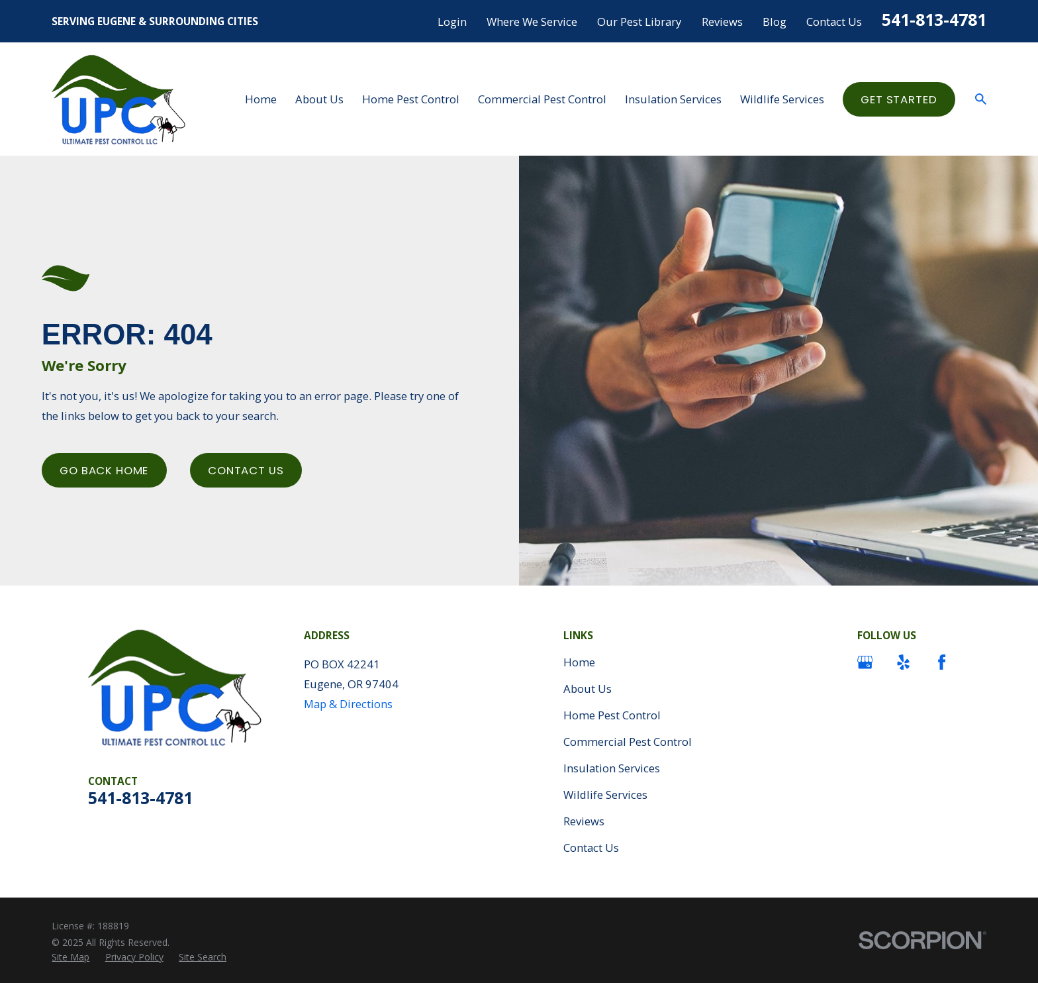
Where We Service (532, 21)
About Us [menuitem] (319, 99)
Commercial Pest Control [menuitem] (542, 99)
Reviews (722, 21)
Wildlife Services (605, 794)
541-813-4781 (934, 19)
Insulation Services (611, 768)
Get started (899, 99)
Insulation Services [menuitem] (673, 99)
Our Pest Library (639, 21)
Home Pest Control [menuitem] (410, 99)
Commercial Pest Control (627, 741)
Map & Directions (348, 703)
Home (579, 662)
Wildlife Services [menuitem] (782, 99)
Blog (774, 21)
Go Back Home (104, 470)
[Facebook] (941, 662)
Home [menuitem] (261, 99)
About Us (587, 688)
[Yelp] (903, 662)
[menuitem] (70, 957)
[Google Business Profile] (865, 662)
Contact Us (834, 21)
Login (452, 21)
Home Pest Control (612, 715)
